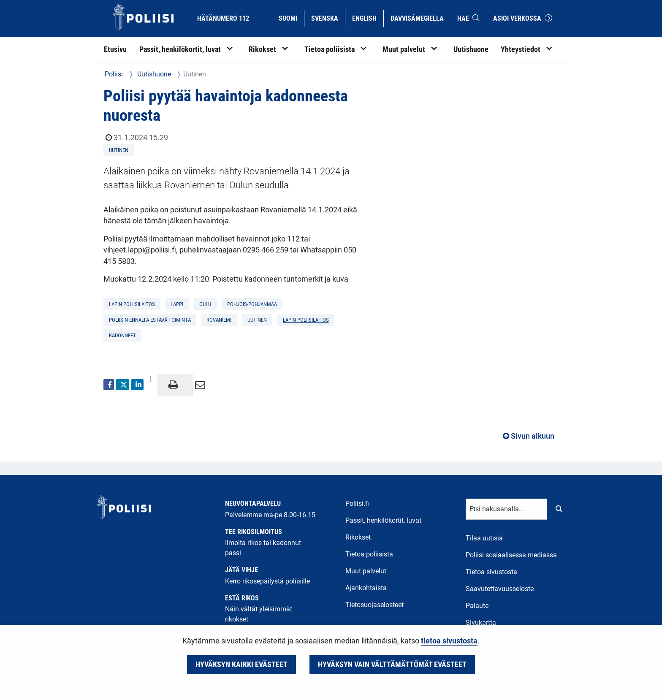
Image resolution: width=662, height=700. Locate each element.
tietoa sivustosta (449, 641)
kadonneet (122, 335)
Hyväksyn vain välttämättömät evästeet (392, 664)
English (367, 17)
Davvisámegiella (417, 17)
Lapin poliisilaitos (306, 320)
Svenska (328, 17)
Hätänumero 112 (223, 18)
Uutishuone (153, 74)
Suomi (291, 17)
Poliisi (114, 74)
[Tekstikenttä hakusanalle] (506, 509)
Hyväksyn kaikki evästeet (241, 664)
